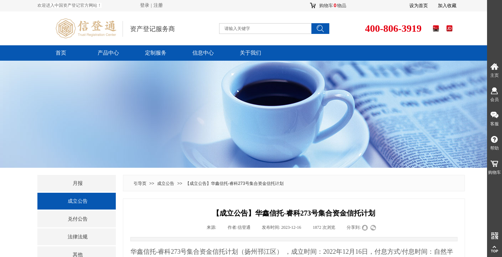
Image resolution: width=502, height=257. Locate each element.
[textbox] (258, 28)
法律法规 (78, 237)
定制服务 (155, 53)
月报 (78, 183)
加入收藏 (447, 5)
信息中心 (203, 53)
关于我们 (250, 53)
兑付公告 (78, 219)
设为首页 (418, 5)
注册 (158, 5)
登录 (144, 5)
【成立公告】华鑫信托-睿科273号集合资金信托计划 (234, 183)
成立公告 (165, 183)
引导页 (140, 183)
